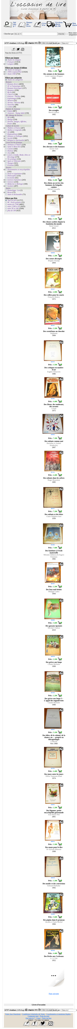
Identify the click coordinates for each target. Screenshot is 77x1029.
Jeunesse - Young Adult (15, 113)
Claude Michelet (54, 664)
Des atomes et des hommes (53, 74)
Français (10, 62)
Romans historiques (14, 88)
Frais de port (44, 1016)
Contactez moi (33, 1016)
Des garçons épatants (54, 626)
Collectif (54, 741)
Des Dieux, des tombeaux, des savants (54, 405)
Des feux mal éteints (54, 589)
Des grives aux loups (54, 662)
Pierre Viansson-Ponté (54, 776)
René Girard (53, 226)
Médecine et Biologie (15, 184)
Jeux (9, 153)
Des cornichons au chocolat (53, 331)
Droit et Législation (14, 174)
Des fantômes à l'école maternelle (54, 552)
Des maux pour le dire (54, 847)
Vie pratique (11, 159)
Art (8, 132)
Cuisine (10, 149)
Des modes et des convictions (54, 884)
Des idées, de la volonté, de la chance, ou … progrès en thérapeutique (54, 737)
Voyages (10, 163)
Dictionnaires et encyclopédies (18, 169)
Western (10, 100)
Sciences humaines (14, 180)
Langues (10, 64)
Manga (10, 119)
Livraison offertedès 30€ (59, 24)
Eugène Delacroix (53, 372)
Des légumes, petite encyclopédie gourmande (54, 812)
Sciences (10, 182)
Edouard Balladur (53, 886)
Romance (10, 90)
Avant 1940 (11, 74)
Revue (9, 192)
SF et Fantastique (14, 86)
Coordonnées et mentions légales (58, 1014)
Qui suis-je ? (15, 24)
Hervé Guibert (54, 112)
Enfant (9, 111)
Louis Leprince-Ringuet (54, 76)
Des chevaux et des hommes (54, 147)
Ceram (53, 408)
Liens (38, 1018)
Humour (10, 151)
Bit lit (9, 92)
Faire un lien (46, 1018)
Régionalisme (12, 134)
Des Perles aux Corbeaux (54, 956)
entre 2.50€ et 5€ (13, 206)
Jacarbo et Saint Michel (54, 922)
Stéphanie (53, 333)
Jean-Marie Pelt (54, 815)
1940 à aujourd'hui (14, 72)
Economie (11, 178)
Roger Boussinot (54, 480)
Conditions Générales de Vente (33, 1014)
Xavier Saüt (54, 149)
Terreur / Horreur (13, 103)
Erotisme (10, 165)
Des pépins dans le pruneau (54, 920)
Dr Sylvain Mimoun (53, 849)
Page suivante (54, 994)
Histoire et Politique (14, 136)
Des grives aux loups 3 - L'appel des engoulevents (54, 700)
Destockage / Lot (13, 190)
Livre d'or (44, 24)
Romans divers (12, 84)
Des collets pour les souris (54, 295)
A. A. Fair (54, 958)
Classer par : (56, 43)
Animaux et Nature (14, 145)
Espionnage (11, 98)
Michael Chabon (54, 628)
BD (8, 117)
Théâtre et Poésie (13, 128)
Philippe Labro (53, 592)
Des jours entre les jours (53, 774)
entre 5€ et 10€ (13, 208)
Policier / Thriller (14, 96)
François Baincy (54, 297)
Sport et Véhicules (14, 161)
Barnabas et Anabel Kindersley (54, 444)
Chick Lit (10, 94)
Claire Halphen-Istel (53, 516)
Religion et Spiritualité (15, 140)
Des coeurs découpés (54, 259)
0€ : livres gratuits (14, 202)
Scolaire (10, 186)
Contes (10, 107)
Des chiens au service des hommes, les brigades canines (54, 185)
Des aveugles (54, 110)
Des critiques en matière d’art (53, 369)
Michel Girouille (54, 189)
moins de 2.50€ (13, 204)
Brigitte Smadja (54, 261)
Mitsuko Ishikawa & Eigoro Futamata (54, 556)
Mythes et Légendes (14, 130)
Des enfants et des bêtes (54, 514)
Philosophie (11, 176)
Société (10, 138)
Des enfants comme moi (54, 441)
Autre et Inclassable (14, 194)
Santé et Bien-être (14, 147)
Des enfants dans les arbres (53, 478)
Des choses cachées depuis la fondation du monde (54, 223)
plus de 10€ (11, 210)
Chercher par (8, 34)
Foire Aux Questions (13, 1014)
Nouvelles (11, 105)
